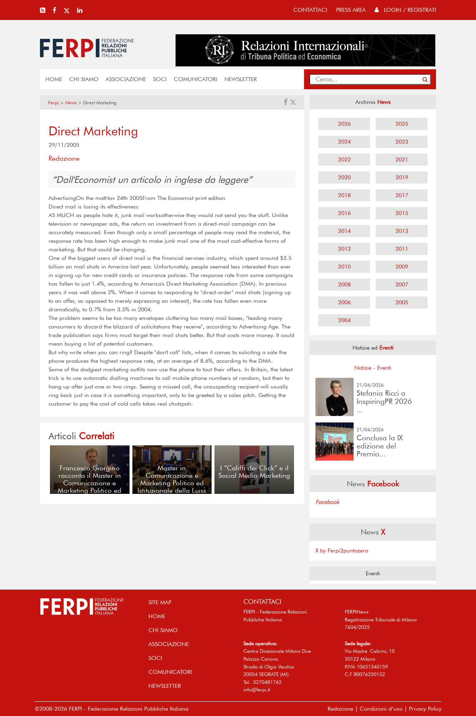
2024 (344, 141)
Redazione (340, 708)
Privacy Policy (425, 708)
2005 (401, 302)
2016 (344, 213)
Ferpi (53, 102)
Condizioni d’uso (381, 708)
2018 (344, 195)
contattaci (310, 9)
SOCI (160, 79)
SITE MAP (159, 602)
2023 (401, 141)
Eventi (384, 367)
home (53, 79)
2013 (401, 230)
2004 (344, 320)
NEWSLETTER (240, 79)
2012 (344, 248)
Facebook (327, 502)
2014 (344, 230)
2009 (401, 266)
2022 (344, 159)
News (70, 102)
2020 (344, 177)
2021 (401, 159)
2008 (344, 284)
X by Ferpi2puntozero (341, 550)
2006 (344, 302)
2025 (401, 123)
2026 (344, 123)
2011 (401, 248)
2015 (401, 213)
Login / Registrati (405, 9)
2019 (401, 177)
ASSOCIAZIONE (126, 79)
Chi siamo (83, 79)
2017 (401, 195)
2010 (344, 266)
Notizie (362, 367)
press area (351, 9)
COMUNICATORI (195, 79)
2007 (401, 284)
